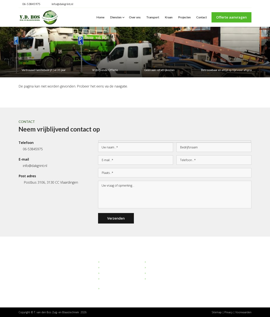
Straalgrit (106, 273)
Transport (153, 267)
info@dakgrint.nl (60, 4)
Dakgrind (106, 262)
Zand (103, 267)
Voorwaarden (243, 312)
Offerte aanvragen (231, 17)
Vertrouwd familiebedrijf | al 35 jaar (42, 70)
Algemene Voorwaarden (163, 279)
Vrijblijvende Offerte (103, 70)
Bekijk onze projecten (161, 262)
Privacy (228, 312)
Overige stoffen (110, 288)
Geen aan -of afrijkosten (158, 70)
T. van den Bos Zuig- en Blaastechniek (57, 312)
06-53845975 (29, 4)
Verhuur (152, 273)
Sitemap (216, 312)
